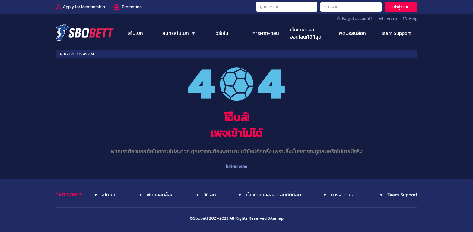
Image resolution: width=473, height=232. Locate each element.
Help (410, 18)
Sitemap (276, 218)
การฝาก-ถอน (344, 194)
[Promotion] (127, 7)
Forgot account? (354, 18)
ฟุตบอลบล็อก (160, 194)
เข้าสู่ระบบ (401, 7)
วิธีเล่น (210, 194)
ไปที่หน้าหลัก (236, 167)
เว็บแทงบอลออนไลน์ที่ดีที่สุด (273, 194)
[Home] (85, 33)
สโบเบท (109, 194)
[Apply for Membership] (80, 7)
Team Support (402, 194)
